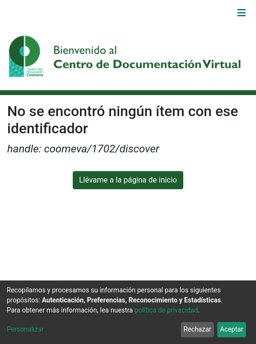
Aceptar (232, 329)
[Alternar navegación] (241, 13)
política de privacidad (166, 310)
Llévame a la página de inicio (128, 179)
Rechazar (197, 329)
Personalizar (25, 329)
